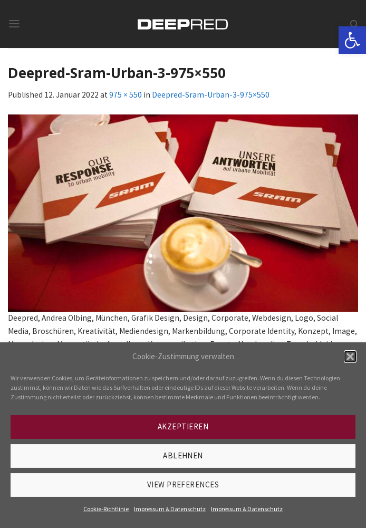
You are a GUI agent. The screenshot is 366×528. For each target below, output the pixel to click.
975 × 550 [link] (125, 95)
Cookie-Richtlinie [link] (106, 509)
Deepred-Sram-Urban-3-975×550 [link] (210, 95)
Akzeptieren (183, 426)
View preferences (183, 484)
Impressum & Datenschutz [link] (170, 509)
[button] (350, 356)
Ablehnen (183, 455)
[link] (352, 40)
